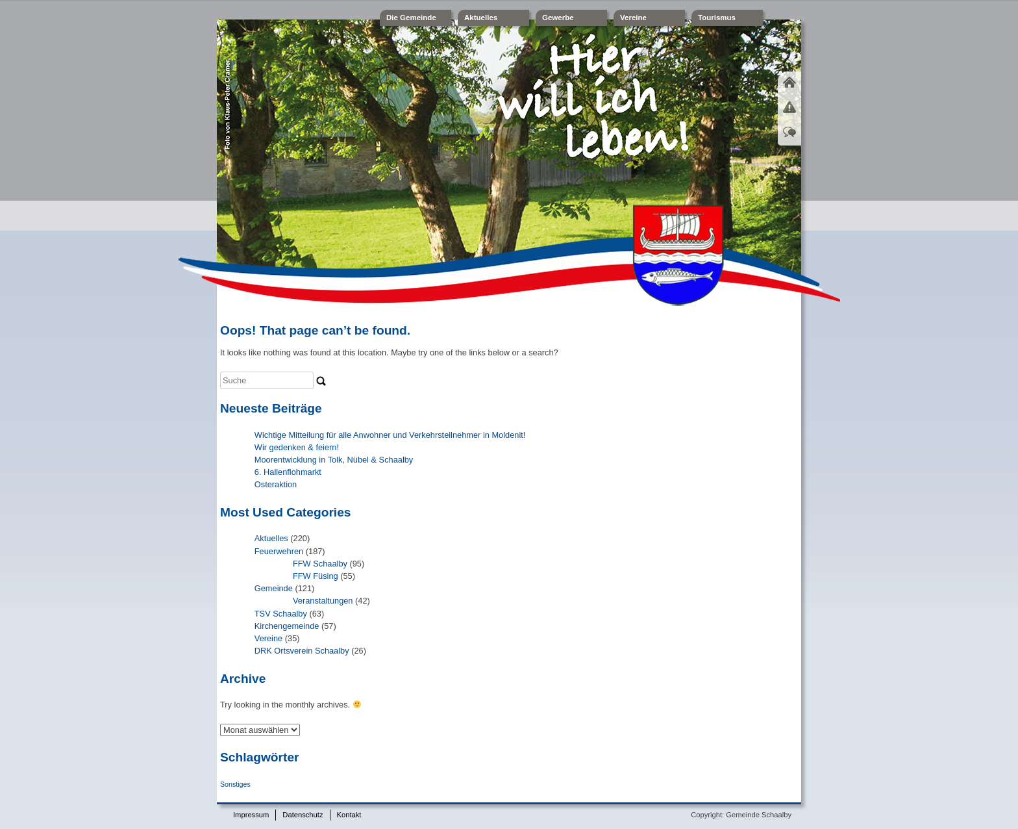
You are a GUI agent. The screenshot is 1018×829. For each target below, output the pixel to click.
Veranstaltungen (323, 601)
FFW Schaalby (320, 563)
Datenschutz (302, 815)
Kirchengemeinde (287, 626)
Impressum (251, 815)
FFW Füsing (315, 576)
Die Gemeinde (411, 17)
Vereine (633, 17)
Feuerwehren (279, 551)
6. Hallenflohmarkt (288, 472)
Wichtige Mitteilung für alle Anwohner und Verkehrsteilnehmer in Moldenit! (390, 435)
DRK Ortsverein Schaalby (302, 651)
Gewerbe (558, 17)
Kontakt (349, 815)
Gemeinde (274, 588)
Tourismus (717, 17)
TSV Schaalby (281, 614)
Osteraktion (276, 484)
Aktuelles (480, 17)
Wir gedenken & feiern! (297, 447)
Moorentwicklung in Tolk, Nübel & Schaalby (334, 460)
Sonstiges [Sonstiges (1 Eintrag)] (235, 784)
